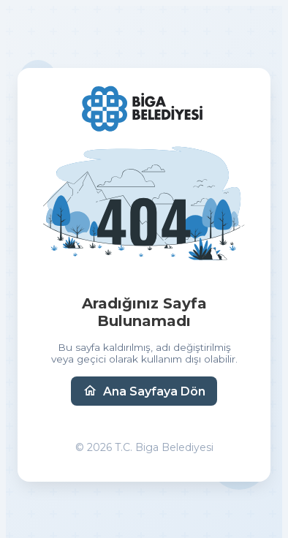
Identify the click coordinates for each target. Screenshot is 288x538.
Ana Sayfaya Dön (144, 391)
